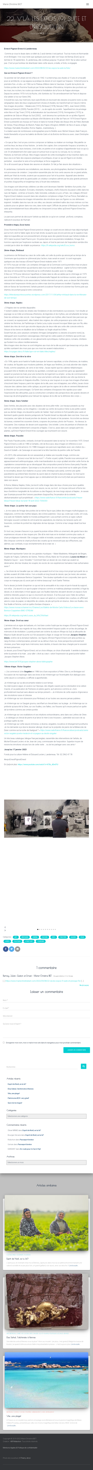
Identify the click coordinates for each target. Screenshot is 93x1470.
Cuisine (16, 1412)
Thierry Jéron (26, 1458)
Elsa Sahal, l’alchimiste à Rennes (21, 1089)
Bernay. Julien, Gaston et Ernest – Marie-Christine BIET (27, 975)
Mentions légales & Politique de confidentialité (20, 1448)
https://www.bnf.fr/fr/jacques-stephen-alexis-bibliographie (28, 662)
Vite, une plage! (14, 1093)
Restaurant (50, 1412)
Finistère (63, 937)
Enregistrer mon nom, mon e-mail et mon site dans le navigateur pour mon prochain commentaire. (43, 1043)
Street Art (29, 941)
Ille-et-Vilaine (44, 1333)
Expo (53, 937)
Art (16, 937)
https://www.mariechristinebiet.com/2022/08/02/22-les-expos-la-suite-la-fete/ (37, 68)
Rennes (66, 1333)
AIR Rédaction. (16, 1441)
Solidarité (19, 1255)
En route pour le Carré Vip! (30, 1149)
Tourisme (40, 941)
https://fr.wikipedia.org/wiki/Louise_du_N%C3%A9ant (26, 615)
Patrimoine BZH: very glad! (18, 1098)
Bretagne (25, 937)
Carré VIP (19, 1333)
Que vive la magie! (15, 1103)
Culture (44, 937)
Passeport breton (27, 1140)
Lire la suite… (74, 1266)
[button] (37, 929)
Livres (7, 941)
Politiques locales (56, 1333)
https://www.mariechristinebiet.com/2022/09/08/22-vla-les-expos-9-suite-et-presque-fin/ (43, 981)
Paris (14, 1255)
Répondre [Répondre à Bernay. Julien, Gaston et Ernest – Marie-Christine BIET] (84, 985)
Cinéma (35, 937)
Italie (82, 937)
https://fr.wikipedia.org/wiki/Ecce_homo (58, 245)
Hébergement (36, 1412)
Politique (17, 941)
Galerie (73, 937)
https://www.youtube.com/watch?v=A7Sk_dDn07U (38, 764)
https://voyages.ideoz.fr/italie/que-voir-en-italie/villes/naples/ (29, 351)
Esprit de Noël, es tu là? (17, 1084)
